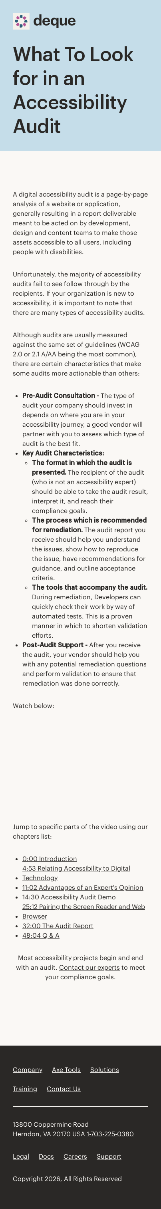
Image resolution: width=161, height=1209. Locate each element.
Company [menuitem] (27, 1070)
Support (109, 1156)
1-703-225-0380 (110, 1134)
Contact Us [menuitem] (64, 1089)
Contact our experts (89, 967)
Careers (75, 1156)
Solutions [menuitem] (104, 1070)
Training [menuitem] (25, 1089)
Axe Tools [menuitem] (66, 1070)
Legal (21, 1156)
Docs (46, 1156)
